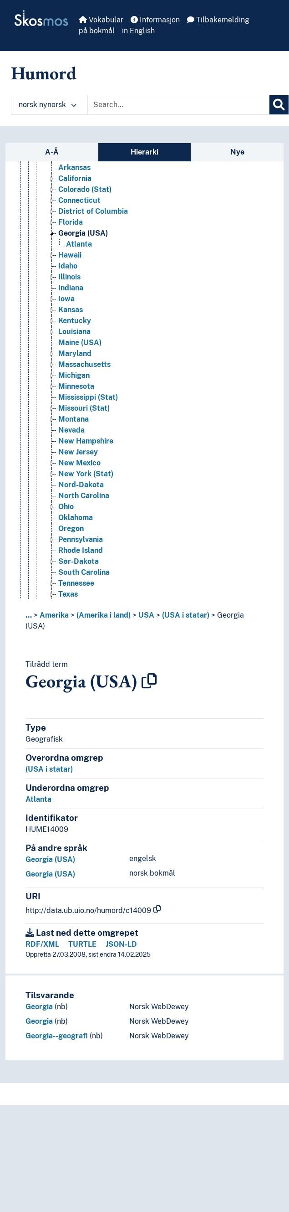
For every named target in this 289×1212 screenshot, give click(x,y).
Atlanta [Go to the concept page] (79, 244)
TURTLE (82, 944)
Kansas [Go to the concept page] (70, 309)
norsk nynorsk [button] (47, 104)
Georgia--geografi (56, 1035)
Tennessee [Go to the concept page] (76, 583)
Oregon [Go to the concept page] (71, 528)
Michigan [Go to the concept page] (74, 375)
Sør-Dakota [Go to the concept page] (78, 561)
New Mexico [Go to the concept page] (79, 463)
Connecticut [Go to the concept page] (79, 200)
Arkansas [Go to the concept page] (74, 167)
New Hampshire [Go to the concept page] (85, 441)
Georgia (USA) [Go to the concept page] (83, 233)
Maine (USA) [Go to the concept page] (79, 342)
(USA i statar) (185, 615)
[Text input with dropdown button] (178, 105)
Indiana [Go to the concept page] (70, 288)
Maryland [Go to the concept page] (74, 353)
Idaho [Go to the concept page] (67, 266)
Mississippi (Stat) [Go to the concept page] (88, 397)
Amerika (54, 615)
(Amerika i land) (103, 615)
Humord (43, 73)
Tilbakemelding (218, 19)
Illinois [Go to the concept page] (69, 277)
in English (138, 30)
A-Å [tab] (52, 152)
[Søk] (279, 105)
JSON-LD (121, 944)
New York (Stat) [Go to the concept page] (85, 473)
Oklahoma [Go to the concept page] (75, 517)
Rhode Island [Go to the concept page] (80, 550)
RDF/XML (42, 944)
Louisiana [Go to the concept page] (74, 331)
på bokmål (97, 30)
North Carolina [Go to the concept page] (83, 495)
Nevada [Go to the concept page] (71, 430)
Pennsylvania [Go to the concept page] (80, 539)
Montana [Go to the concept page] (73, 419)
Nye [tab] (237, 152)
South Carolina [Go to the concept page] (84, 572)
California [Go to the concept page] (74, 178)
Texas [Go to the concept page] (68, 594)
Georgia (39, 1006)
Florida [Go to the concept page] (70, 222)
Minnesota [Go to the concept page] (76, 386)
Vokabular (101, 19)
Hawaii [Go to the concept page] (69, 255)
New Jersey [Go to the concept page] (78, 452)
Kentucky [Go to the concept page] (74, 320)
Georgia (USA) (50, 859)
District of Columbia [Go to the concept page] (93, 211)
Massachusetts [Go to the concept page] (84, 364)
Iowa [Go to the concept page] (66, 298)
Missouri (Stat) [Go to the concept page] (84, 408)
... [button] (28, 615)
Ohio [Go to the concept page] (66, 506)
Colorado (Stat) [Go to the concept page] (85, 189)
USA (146, 615)
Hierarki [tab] (144, 152)
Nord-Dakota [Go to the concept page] (81, 484)
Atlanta (38, 799)
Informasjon (155, 19)
